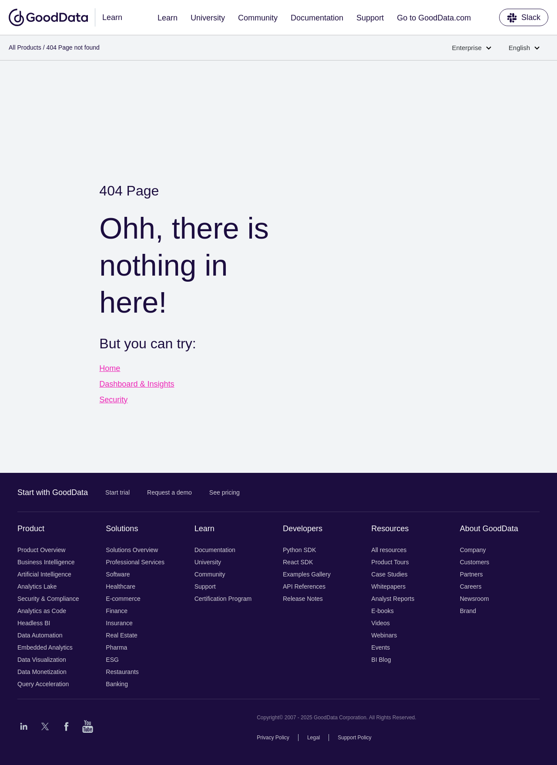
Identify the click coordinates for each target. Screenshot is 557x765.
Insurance (119, 623)
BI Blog (381, 659)
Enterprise (471, 47)
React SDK (298, 562)
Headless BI (33, 623)
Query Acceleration (43, 684)
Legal (313, 738)
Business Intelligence (46, 562)
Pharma (116, 647)
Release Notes (303, 598)
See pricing (224, 492)
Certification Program (223, 598)
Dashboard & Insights (136, 384)
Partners (471, 574)
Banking (117, 684)
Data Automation (40, 635)
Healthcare (120, 586)
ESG (112, 659)
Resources (390, 528)
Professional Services (135, 562)
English (524, 47)
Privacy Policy (273, 738)
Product (30, 528)
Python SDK (299, 549)
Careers (471, 586)
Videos (380, 623)
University (208, 17)
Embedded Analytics (45, 647)
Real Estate (121, 635)
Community (258, 17)
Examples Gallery (307, 574)
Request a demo (169, 492)
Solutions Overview (132, 549)
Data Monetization (42, 671)
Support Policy (354, 738)
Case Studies (389, 574)
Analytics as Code (41, 610)
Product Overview (41, 549)
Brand (468, 610)
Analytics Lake (37, 586)
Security (113, 399)
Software (118, 574)
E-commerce (123, 598)
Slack (523, 18)
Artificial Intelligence (44, 574)
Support (370, 17)
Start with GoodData (52, 492)
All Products (25, 47)
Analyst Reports (392, 598)
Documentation (317, 17)
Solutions (122, 528)
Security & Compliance (48, 598)
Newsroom (474, 598)
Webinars (384, 635)
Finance (117, 610)
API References (304, 586)
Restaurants (122, 671)
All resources (388, 549)
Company (473, 549)
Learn (168, 17)
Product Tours (390, 562)
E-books (382, 610)
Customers (475, 562)
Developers (302, 528)
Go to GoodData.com (434, 17)
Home (109, 368)
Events (380, 647)
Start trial (117, 492)
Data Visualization (41, 659)
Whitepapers (388, 586)
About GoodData (489, 528)
